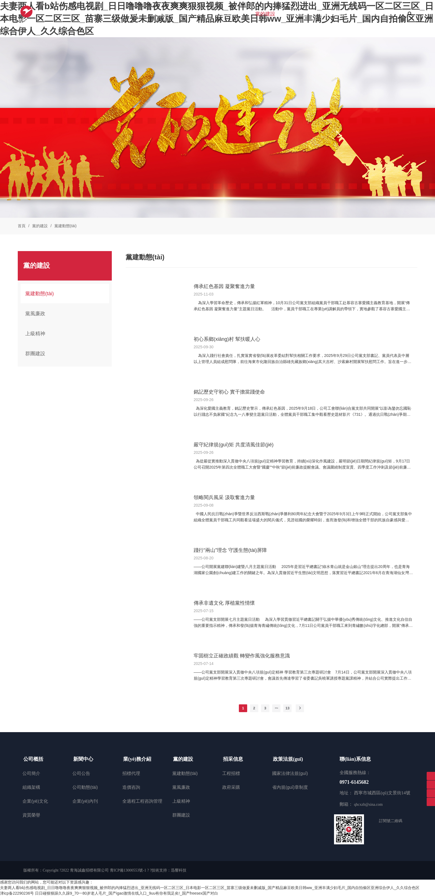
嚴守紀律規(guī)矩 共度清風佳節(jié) (234, 444)
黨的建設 (40, 226)
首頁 (22, 226)
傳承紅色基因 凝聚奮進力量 (224, 286)
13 (287, 708)
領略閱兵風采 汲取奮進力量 (224, 497)
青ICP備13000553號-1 (128, 870)
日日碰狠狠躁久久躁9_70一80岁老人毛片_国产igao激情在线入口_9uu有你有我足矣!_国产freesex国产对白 (126, 893)
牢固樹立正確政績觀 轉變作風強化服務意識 (242, 656)
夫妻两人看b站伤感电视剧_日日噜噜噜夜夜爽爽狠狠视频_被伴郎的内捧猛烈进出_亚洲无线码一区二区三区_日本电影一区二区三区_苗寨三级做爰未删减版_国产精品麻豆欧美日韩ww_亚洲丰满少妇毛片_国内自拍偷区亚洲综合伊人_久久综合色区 (209, 887)
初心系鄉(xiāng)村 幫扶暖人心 (227, 339)
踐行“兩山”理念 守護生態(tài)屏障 (230, 550)
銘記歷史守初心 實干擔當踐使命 (229, 392)
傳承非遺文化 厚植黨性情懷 (224, 603)
